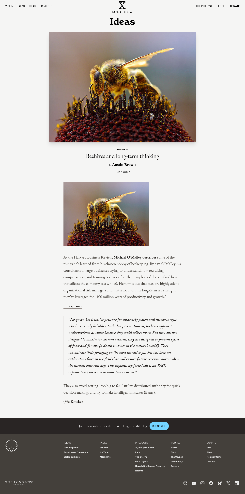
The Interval (204, 5)
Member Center (214, 456)
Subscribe (159, 426)
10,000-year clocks (144, 447)
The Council (177, 456)
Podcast (104, 447)
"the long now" (71, 447)
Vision (9, 5)
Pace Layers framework (76, 452)
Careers (175, 466)
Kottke (76, 401)
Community (177, 461)
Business (123, 149)
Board (174, 447)
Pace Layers (141, 461)
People (221, 5)
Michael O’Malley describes (135, 257)
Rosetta (139, 470)
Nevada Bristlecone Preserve (150, 466)
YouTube (104, 452)
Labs (137, 452)
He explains (72, 305)
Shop (209, 452)
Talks (21, 5)
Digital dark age (72, 456)
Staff (173, 452)
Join (209, 447)
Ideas (32, 5)
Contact (211, 461)
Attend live (105, 456)
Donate (235, 5)
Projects (46, 5)
